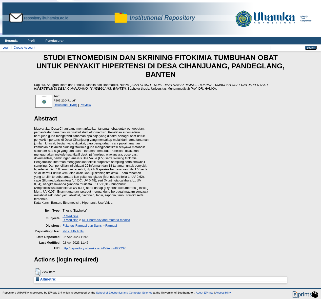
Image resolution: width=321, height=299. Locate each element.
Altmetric (46, 279)
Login (6, 47)
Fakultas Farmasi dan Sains (82, 225)
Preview (85, 105)
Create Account (24, 47)
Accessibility (223, 292)
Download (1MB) (65, 105)
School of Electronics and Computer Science (124, 292)
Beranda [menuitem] (11, 40)
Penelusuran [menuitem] (54, 40)
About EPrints (204, 292)
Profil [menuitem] (31, 40)
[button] (37, 272)
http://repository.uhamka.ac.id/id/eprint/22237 (93, 248)
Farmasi (111, 225)
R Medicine (70, 216)
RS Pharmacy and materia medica (106, 220)
